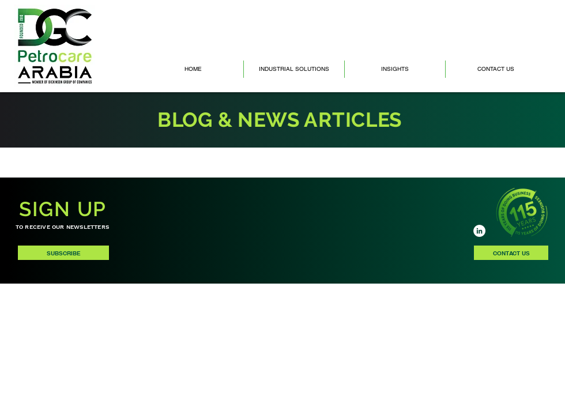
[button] (394, 69)
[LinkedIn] (479, 231)
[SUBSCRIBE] (63, 253)
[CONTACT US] (511, 253)
